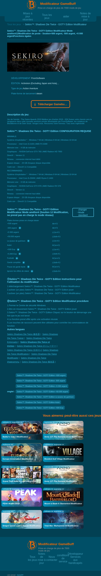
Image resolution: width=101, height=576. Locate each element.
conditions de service (63, 555)
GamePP (20, 575)
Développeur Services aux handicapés (75, 553)
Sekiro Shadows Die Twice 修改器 (23, 334)
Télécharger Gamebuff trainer (50, 104)
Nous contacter (51, 556)
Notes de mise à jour (85, 13)
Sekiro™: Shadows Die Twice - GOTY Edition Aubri (38, 402)
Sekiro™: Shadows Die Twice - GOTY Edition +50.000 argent (42, 392)
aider (66, 16)
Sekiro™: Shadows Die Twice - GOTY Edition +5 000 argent (42, 386)
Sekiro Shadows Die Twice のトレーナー (36, 346)
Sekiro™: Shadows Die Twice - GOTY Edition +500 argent (41, 375)
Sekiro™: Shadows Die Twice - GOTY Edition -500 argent (41, 381)
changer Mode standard (82, 212)
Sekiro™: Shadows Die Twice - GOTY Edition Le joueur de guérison (45, 397)
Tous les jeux (47, 14)
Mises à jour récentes (28, 13)
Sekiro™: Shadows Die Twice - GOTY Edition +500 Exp (40, 408)
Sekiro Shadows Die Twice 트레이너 (24, 350)
